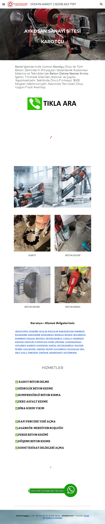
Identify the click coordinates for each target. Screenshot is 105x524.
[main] (52, 34)
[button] (3, 4)
